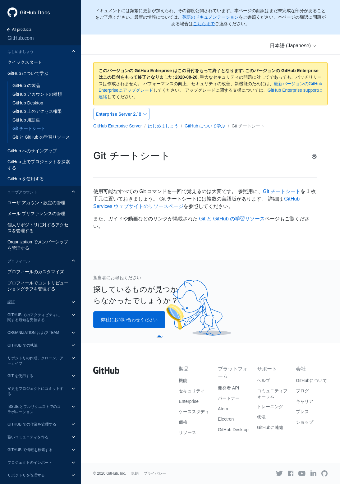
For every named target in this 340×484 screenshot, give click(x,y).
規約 (135, 473)
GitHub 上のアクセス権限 (37, 111)
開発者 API (228, 387)
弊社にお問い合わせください (129, 319)
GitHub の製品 (26, 85)
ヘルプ (263, 380)
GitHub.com (20, 38)
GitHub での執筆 (22, 345)
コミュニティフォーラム (272, 393)
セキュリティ (192, 390)
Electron (226, 419)
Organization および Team (33, 332)
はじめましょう (20, 51)
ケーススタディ (194, 411)
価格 (183, 422)
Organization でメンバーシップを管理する (37, 245)
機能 (183, 380)
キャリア (304, 401)
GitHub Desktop (27, 102)
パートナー (229, 398)
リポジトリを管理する (26, 475)
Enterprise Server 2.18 (121, 114)
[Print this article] (314, 156)
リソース (187, 432)
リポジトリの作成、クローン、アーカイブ (35, 361)
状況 (261, 417)
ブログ (302, 390)
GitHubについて (311, 380)
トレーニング (270, 406)
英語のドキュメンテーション (210, 17)
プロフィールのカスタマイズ (35, 271)
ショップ (304, 422)
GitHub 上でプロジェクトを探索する (38, 164)
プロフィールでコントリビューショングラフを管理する (37, 286)
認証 (11, 302)
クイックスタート (24, 62)
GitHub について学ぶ (27, 73)
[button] (293, 45)
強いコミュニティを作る (27, 437)
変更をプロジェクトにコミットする (35, 391)
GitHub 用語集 (26, 120)
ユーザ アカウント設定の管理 (36, 202)
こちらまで (204, 23)
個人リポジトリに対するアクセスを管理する (37, 227)
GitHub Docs (35, 12)
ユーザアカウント (22, 192)
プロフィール (18, 261)
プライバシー (155, 473)
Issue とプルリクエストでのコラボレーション (34, 409)
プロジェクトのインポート (29, 462)
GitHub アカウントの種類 (37, 94)
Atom (223, 408)
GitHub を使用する (25, 178)
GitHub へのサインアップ (32, 150)
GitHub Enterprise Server (117, 125)
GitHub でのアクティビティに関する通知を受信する (33, 317)
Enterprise (189, 401)
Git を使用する (20, 376)
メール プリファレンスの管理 (36, 213)
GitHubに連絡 (270, 427)
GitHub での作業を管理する (31, 424)
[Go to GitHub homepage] (106, 368)
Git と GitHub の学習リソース (41, 137)
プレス (302, 411)
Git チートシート (28, 128)
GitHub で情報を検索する (30, 450)
